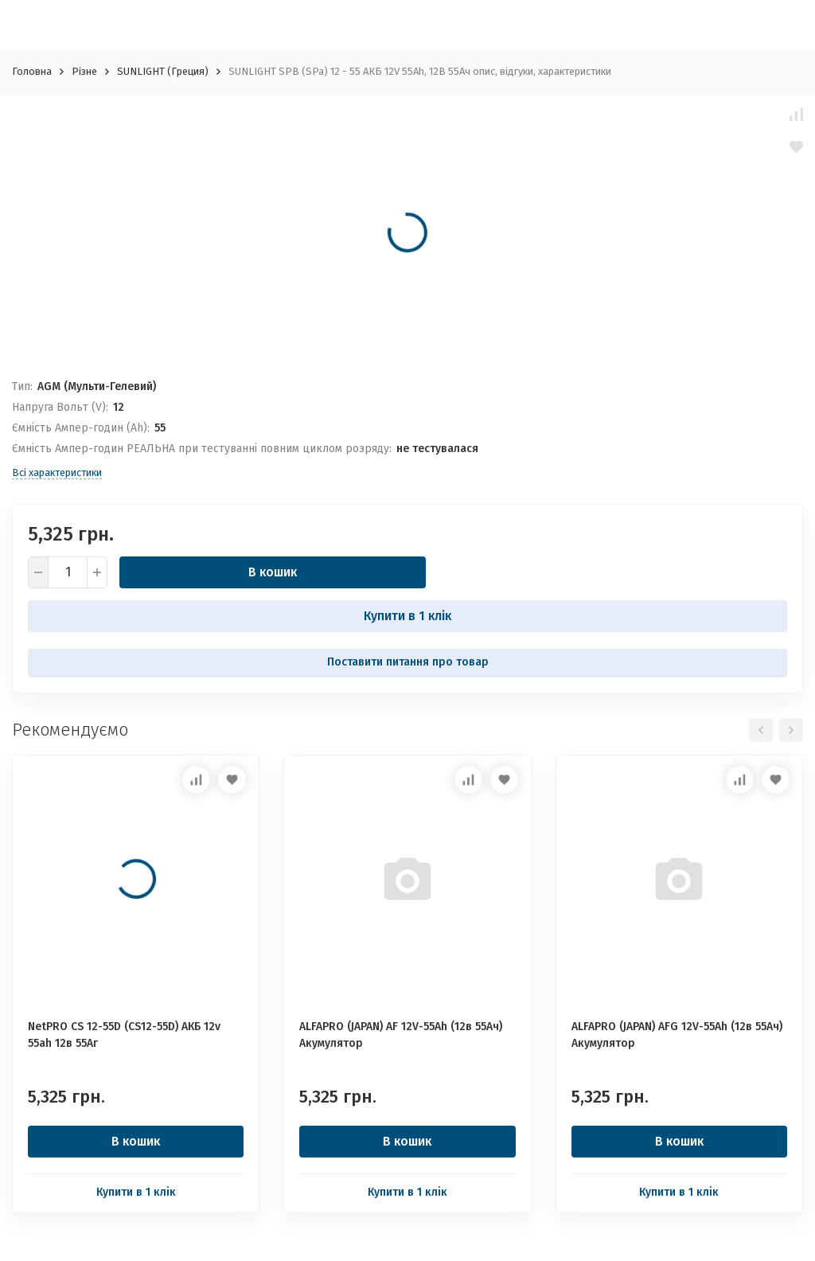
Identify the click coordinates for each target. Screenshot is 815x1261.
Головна (32, 71)
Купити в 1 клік (407, 615)
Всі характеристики (57, 472)
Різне (84, 71)
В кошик (272, 572)
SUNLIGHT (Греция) (163, 71)
